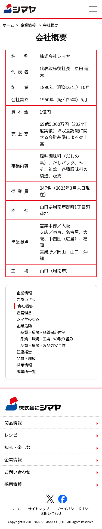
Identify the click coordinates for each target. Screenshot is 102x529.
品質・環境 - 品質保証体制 (43, 332)
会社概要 (25, 306)
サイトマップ (38, 508)
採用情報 (24, 365)
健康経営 (24, 352)
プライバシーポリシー (74, 508)
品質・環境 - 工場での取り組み (46, 338)
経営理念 (24, 312)
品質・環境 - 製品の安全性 (43, 345)
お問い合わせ (17, 471)
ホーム (8, 25)
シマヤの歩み (28, 319)
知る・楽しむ (17, 447)
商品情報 (13, 422)
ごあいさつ (26, 299)
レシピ (10, 435)
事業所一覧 (26, 371)
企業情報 (28, 25)
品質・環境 (26, 358)
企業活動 (24, 325)
